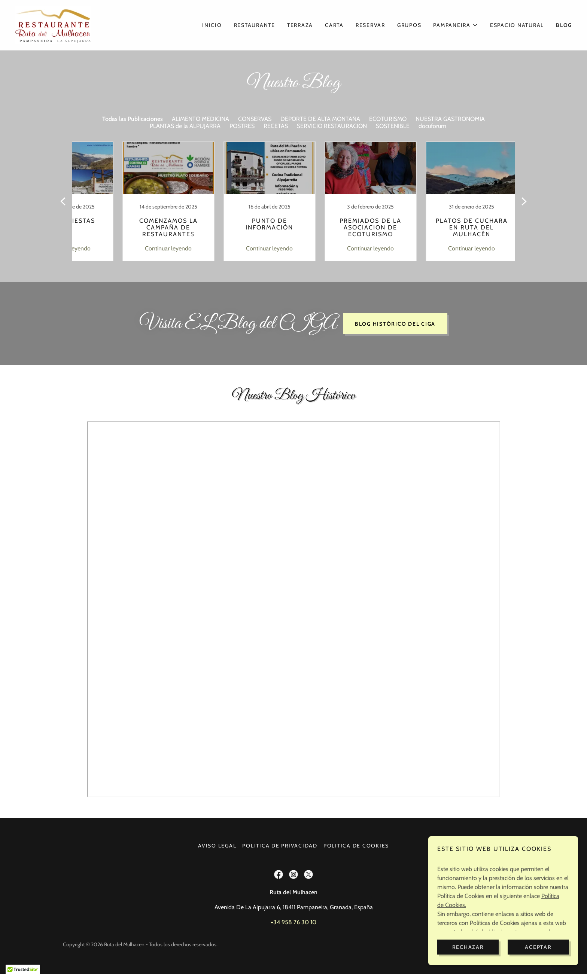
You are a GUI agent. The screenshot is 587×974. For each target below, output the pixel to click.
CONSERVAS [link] (254, 118)
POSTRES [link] (242, 126)
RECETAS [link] (276, 126)
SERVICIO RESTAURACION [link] (332, 126)
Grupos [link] (409, 25)
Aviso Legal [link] (217, 845)
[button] (455, 25)
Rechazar (468, 947)
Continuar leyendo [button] (142, 248)
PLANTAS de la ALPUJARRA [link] (185, 126)
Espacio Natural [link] (517, 25)
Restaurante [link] (254, 25)
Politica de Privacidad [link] (279, 845)
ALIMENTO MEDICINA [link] (200, 118)
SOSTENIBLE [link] (393, 126)
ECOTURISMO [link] (388, 118)
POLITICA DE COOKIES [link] (356, 845)
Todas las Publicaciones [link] (132, 118)
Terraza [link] (300, 25)
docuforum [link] (432, 126)
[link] (53, 24)
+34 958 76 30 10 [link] (293, 922)
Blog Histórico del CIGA (395, 323)
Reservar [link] (370, 25)
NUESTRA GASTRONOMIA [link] (450, 118)
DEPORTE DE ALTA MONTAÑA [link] (320, 118)
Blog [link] (564, 25)
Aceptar (538, 947)
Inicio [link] (212, 25)
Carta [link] (334, 25)
